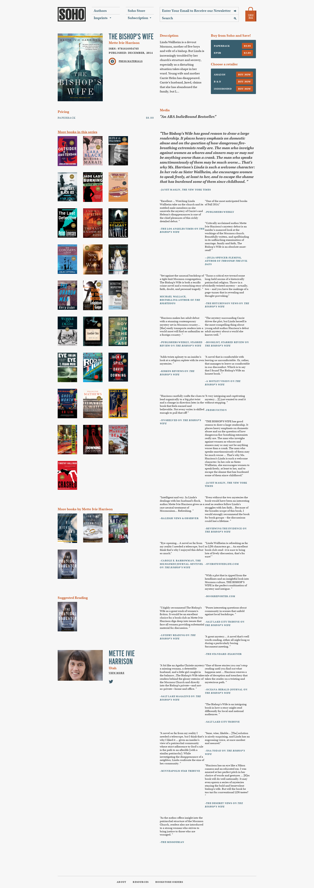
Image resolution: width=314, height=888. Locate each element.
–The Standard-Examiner (223, 654)
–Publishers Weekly (219, 212)
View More (116, 672)
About (121, 882)
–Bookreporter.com (220, 596)
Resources (141, 882)
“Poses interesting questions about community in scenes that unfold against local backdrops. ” (226, 611)
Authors (100, 11)
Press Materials (131, 61)
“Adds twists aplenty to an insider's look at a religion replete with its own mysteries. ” (182, 360)
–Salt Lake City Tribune (222, 721)
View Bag (251, 16)
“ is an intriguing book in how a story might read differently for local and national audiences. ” (226, 709)
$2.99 (247, 52)
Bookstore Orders (169, 882)
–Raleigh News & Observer (179, 518)
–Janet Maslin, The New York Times (185, 189)
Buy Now (244, 74)
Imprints (101, 18)
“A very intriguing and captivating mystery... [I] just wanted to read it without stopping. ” (225, 399)
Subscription (138, 18)
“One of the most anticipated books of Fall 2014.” (226, 202)
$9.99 (247, 45)
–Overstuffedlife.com (222, 564)
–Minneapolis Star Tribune (180, 771)
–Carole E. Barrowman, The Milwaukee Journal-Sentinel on (181, 564)
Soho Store (136, 11)
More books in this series (77, 132)
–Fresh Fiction (216, 410)
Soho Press (72, 14)
